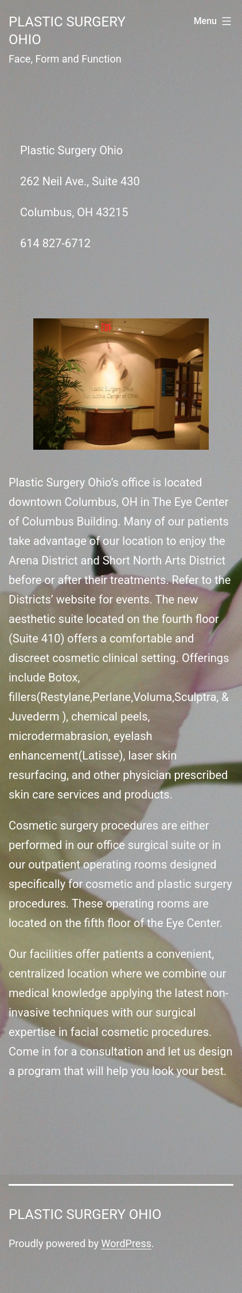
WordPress (126, 1243)
